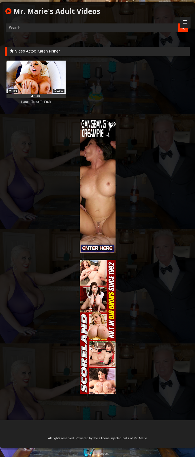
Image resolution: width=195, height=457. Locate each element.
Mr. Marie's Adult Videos (52, 11)
